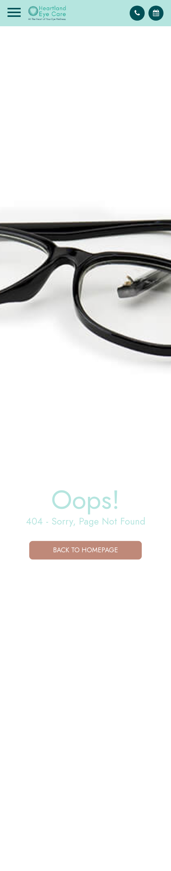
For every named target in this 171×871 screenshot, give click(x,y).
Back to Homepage (85, 550)
